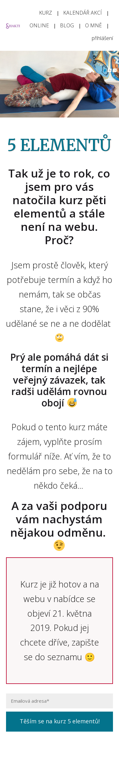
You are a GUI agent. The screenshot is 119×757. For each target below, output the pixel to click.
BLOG (67, 25)
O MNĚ (93, 25)
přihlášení (102, 38)
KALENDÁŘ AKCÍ (82, 12)
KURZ (45, 12)
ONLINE (39, 25)
